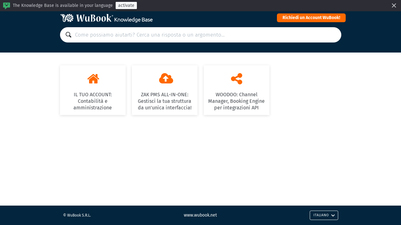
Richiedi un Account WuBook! (311, 17)
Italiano (324, 215)
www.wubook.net (200, 215)
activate (126, 5)
